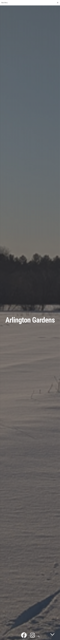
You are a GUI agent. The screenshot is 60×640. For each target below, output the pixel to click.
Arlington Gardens (30, 320)
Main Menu (30, 2)
